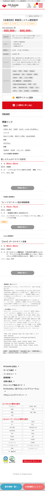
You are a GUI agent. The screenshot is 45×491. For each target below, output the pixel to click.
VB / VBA (12, 427)
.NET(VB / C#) (23, 87)
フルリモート (12, 406)
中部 (33, 409)
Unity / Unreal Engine (19, 84)
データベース (12, 442)
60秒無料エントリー (33, 487)
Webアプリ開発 (8, 136)
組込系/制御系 (30, 136)
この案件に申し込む (22, 105)
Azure (15, 77)
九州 (12, 415)
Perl (20, 90)
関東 (12, 409)
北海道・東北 (7, 129)
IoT (35, 84)
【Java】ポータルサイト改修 (13, 242)
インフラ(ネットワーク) (33, 445)
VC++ (15, 90)
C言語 (31, 87)
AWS (35, 74)
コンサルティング (33, 448)
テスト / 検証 (28, 77)
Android (29, 74)
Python (32, 71)
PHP (20, 71)
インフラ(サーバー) (12, 445)
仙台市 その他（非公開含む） (29, 129)
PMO (12, 448)
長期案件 (6, 150)
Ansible (26, 90)
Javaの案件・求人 (25, 351)
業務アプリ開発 (20, 136)
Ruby (25, 71)
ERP (29, 84)
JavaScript (16, 74)
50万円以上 (7, 143)
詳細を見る (22, 188)
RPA (14, 87)
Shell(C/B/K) (27, 81)
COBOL (33, 442)
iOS (23, 74)
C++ (37, 87)
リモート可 (19, 150)
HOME (5, 351)
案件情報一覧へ (11, 487)
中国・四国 (33, 412)
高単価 (13, 150)
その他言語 (34, 90)
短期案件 (28, 150)
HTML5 (33, 439)
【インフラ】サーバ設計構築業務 (15, 202)
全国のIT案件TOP (13, 351)
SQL (21, 77)
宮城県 (15, 129)
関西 (12, 412)
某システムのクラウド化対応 (13, 159)
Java (14, 71)
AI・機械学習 (17, 81)
